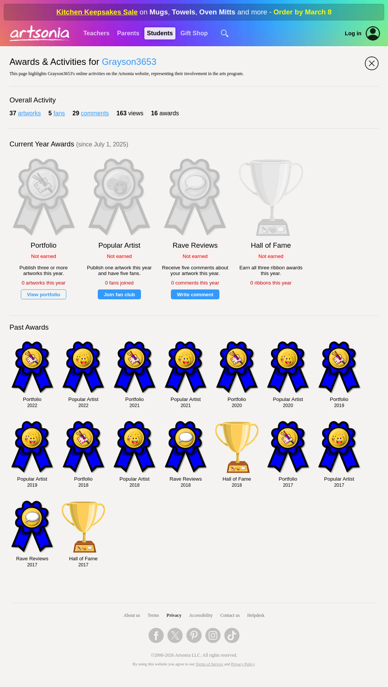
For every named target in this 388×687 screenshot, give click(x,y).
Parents (128, 33)
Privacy (174, 615)
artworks (29, 113)
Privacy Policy (243, 664)
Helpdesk (255, 615)
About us (132, 615)
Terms (153, 615)
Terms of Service (209, 664)
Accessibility (201, 615)
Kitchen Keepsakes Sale (97, 12)
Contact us (230, 615)
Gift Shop (194, 33)
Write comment (195, 294)
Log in (353, 33)
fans (59, 113)
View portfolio (43, 294)
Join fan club (119, 294)
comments (95, 113)
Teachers (96, 33)
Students (160, 33)
